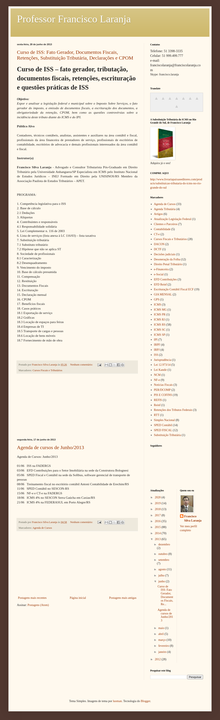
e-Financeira (161, 269)
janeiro (162, 651)
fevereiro (164, 645)
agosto (162, 569)
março (162, 639)
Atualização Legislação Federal (172, 219)
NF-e (157, 380)
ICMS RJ (159, 319)
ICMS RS (160, 324)
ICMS (157, 304)
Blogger (145, 701)
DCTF (158, 249)
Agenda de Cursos (42, 527)
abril (161, 634)
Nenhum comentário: (82, 364)
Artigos (158, 214)
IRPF (157, 344)
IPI (156, 339)
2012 (158, 659)
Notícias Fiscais (163, 384)
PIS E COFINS (163, 395)
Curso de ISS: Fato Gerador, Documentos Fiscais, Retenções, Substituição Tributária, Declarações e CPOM (75, 55)
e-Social (159, 274)
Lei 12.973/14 (162, 364)
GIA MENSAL (163, 294)
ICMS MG (160, 309)
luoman (117, 701)
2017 (158, 515)
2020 (158, 497)
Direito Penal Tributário (168, 264)
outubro (163, 554)
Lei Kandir (160, 369)
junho (162, 581)
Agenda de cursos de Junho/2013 (50, 447)
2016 (158, 521)
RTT (157, 415)
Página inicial (78, 597)
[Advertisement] (77, 406)
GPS (157, 299)
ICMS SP (159, 334)
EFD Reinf (160, 284)
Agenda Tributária (165, 209)
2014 (158, 533)
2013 (158, 539)
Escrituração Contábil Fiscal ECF (174, 289)
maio (161, 628)
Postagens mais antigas (122, 597)
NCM (157, 374)
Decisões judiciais (164, 254)
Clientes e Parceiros (165, 224)
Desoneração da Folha (167, 259)
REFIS (158, 400)
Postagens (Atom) (38, 605)
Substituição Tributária (167, 435)
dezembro (164, 544)
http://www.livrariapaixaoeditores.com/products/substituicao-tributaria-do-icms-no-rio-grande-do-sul (176, 183)
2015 (158, 527)
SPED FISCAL (163, 430)
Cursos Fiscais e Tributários (47, 370)
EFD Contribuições (165, 279)
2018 (158, 509)
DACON (159, 244)
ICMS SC (160, 329)
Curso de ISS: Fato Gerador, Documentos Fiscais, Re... (165, 595)
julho (161, 575)
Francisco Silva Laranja (193, 518)
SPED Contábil (163, 425)
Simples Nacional (164, 420)
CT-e (157, 234)
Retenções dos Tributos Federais (173, 410)
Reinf (157, 405)
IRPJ (157, 349)
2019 (158, 503)
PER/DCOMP (162, 389)
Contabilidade (162, 229)
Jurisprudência (162, 359)
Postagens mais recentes (32, 597)
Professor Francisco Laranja (74, 18)
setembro (163, 559)
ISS (156, 354)
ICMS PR (160, 314)
